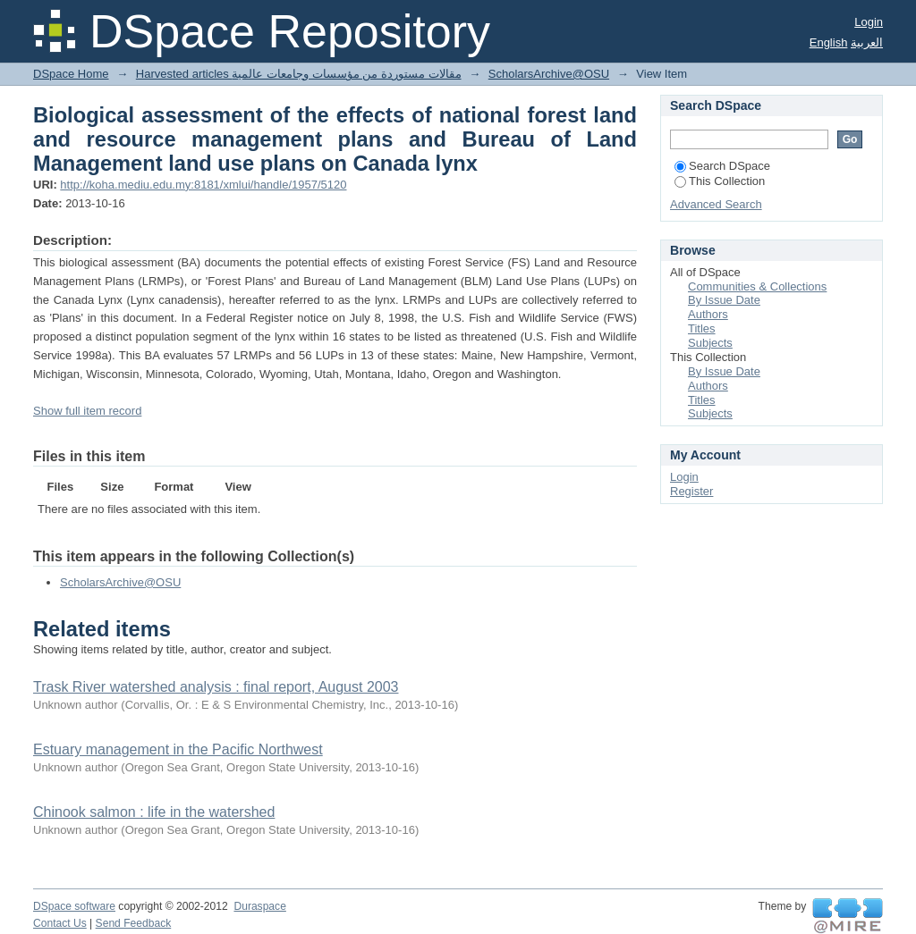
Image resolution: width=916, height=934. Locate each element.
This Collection (719, 181)
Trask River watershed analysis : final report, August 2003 (216, 686)
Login (868, 22)
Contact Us (60, 923)
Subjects (710, 342)
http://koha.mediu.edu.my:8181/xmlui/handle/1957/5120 (203, 184)
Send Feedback (134, 923)
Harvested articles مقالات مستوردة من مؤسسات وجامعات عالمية (299, 73)
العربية (867, 42)
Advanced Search (716, 204)
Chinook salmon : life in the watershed (154, 812)
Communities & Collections (757, 286)
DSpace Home (71, 73)
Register (691, 491)
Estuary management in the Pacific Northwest (178, 749)
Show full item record (87, 410)
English (829, 42)
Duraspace (259, 906)
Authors (708, 314)
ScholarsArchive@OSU (548, 73)
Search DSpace (722, 165)
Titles (702, 328)
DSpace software (74, 906)
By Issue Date (724, 300)
